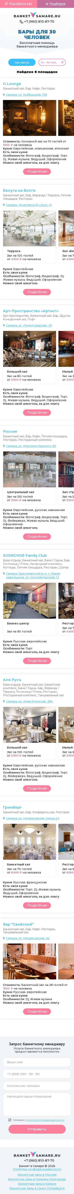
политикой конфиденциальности (45, 1120)
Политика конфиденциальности (37, 1169)
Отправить (37, 1129)
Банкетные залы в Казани (37, 1184)
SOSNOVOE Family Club (25, 556)
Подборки (58, 4)
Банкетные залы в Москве (37, 1174)
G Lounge (12, 84)
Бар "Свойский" (18, 924)
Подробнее (37, 171)
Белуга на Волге (19, 190)
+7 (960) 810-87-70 (39, 21)
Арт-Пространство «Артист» (31, 311)
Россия (10, 432)
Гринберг (12, 807)
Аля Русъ (12, 680)
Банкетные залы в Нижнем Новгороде (37, 1179)
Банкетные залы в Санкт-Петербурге (37, 1188)
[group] (29, 118)
